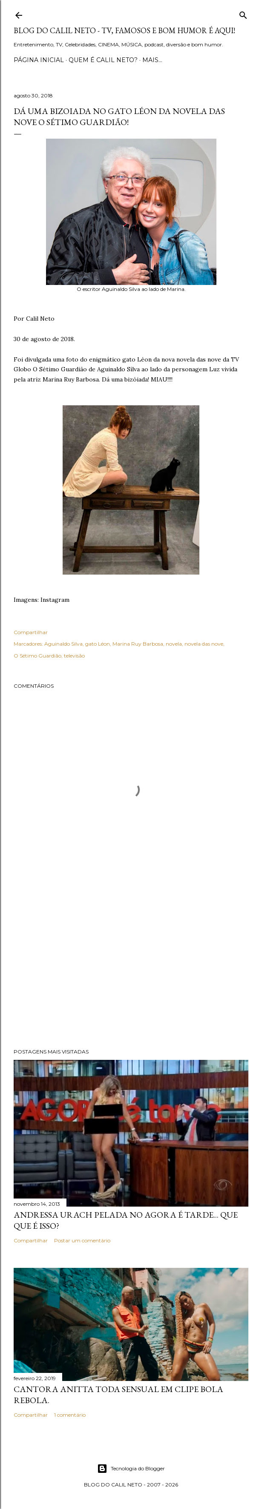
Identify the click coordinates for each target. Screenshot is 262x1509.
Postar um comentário (82, 1240)
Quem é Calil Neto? (103, 60)
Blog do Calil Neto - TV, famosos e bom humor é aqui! (124, 30)
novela (174, 644)
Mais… (152, 60)
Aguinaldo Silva (63, 644)
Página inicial (39, 60)
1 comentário (70, 1415)
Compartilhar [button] (31, 632)
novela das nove (203, 644)
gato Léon (97, 644)
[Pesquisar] (243, 13)
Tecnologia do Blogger (131, 1468)
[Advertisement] (131, 967)
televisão (74, 655)
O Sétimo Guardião (37, 655)
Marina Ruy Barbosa (137, 644)
